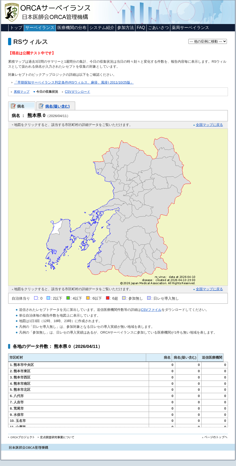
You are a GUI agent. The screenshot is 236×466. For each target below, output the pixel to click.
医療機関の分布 (71, 27)
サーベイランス (39, 27)
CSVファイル (151, 310)
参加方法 (125, 27)
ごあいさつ (158, 27)
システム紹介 (101, 27)
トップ (16, 27)
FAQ (141, 27)
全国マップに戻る (209, 125)
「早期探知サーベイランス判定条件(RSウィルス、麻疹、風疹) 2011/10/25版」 (74, 82)
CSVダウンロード (77, 92)
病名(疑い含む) (57, 106)
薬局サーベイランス (190, 27)
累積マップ (21, 92)
